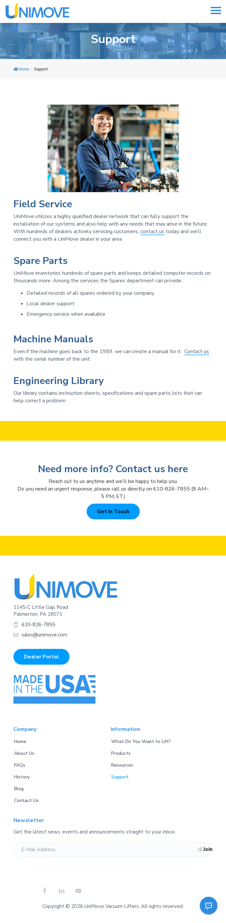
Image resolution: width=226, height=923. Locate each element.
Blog (19, 789)
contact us (152, 231)
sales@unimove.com (44, 635)
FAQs (19, 765)
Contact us (196, 351)
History (22, 777)
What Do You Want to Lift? (141, 741)
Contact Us (26, 800)
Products (121, 753)
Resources (122, 765)
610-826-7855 (38, 624)
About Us (24, 753)
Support (120, 777)
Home (21, 69)
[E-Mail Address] (112, 849)
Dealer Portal (41, 656)
